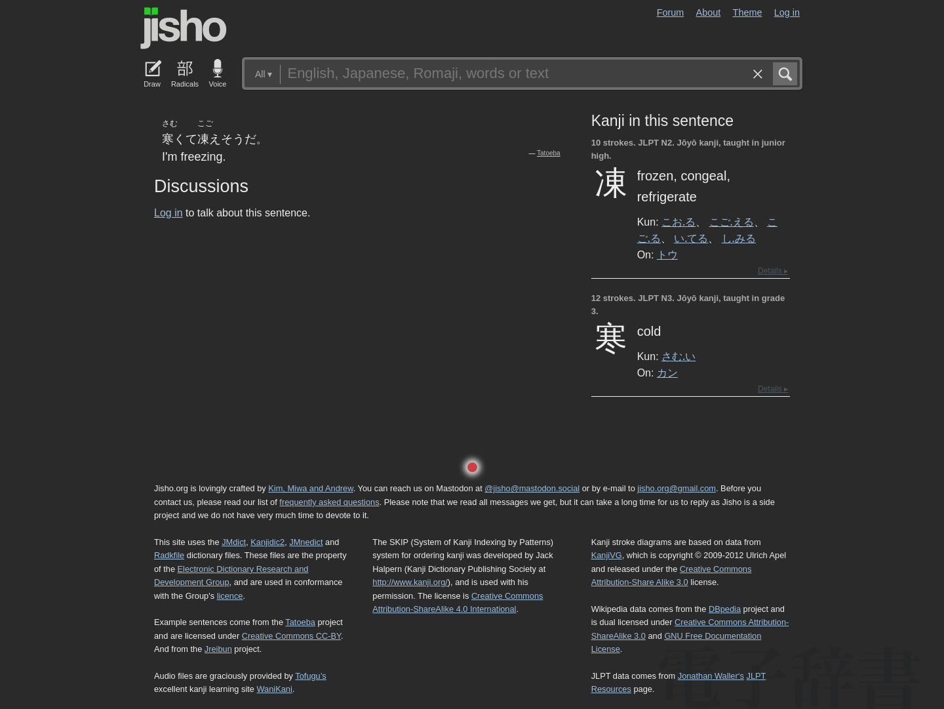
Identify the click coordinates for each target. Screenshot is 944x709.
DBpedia (725, 609)
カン (667, 372)
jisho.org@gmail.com (676, 488)
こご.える (731, 221)
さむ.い (678, 356)
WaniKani (274, 689)
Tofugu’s (310, 676)
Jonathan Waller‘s (711, 676)
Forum (670, 12)
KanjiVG (606, 555)
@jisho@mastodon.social (532, 488)
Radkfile (169, 555)
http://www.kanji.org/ (410, 582)
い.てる (691, 238)
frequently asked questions (329, 502)
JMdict (234, 542)
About (708, 12)
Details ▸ (773, 270)
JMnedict (306, 542)
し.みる (739, 238)
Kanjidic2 (267, 542)
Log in (787, 12)
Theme (747, 12)
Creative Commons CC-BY (291, 636)
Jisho (183, 28)
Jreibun (218, 649)
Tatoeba (548, 153)
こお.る (678, 221)
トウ (667, 254)
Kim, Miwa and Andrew (310, 488)
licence (230, 596)
